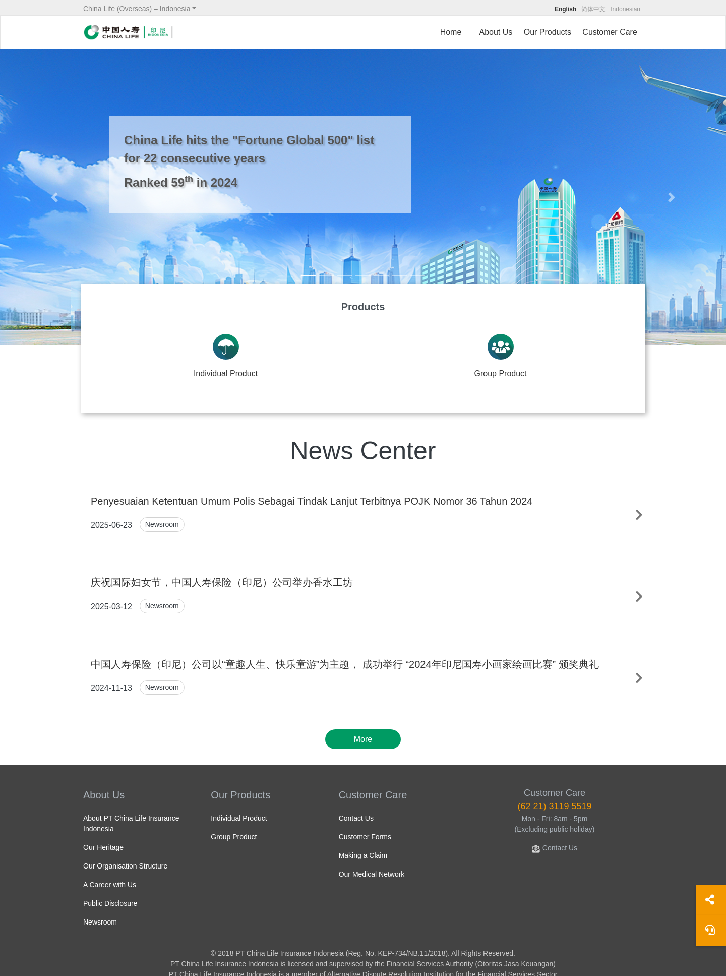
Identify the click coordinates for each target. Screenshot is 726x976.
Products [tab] (363, 314)
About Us (496, 32)
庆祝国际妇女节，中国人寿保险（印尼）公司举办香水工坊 (222, 590)
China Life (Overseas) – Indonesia (136, 9)
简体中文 (593, 9)
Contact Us (356, 826)
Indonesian (625, 9)
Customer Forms (365, 845)
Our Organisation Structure (125, 874)
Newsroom (100, 930)
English (565, 9)
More (363, 747)
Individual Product (226, 381)
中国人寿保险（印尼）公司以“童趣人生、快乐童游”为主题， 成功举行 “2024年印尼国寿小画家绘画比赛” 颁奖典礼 (345, 671)
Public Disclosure (110, 911)
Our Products (547, 32)
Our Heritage (103, 855)
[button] (54, 200)
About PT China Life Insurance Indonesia (131, 831)
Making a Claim (363, 863)
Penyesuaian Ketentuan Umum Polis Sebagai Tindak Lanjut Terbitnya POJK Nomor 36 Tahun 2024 (311, 508)
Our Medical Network (372, 882)
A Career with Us (109, 893)
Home (451, 32)
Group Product (500, 381)
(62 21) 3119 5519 (554, 814)
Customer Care (609, 32)
